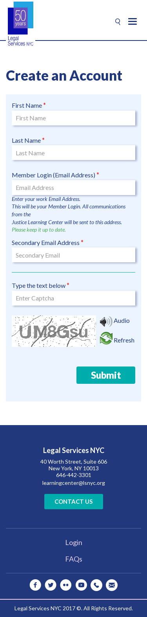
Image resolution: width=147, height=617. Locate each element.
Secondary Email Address (46, 242)
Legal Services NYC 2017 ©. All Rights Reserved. (74, 608)
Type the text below (38, 285)
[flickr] (66, 585)
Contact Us (73, 501)
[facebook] (35, 585)
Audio (122, 320)
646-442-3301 (73, 474)
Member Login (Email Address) (53, 175)
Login (73, 542)
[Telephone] (96, 585)
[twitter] (50, 585)
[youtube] (81, 585)
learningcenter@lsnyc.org (73, 482)
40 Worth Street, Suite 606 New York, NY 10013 (73, 464)
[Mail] (112, 585)
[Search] (117, 21)
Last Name (26, 140)
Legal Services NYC (73, 451)
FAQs (73, 558)
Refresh (124, 340)
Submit (106, 375)
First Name (27, 105)
